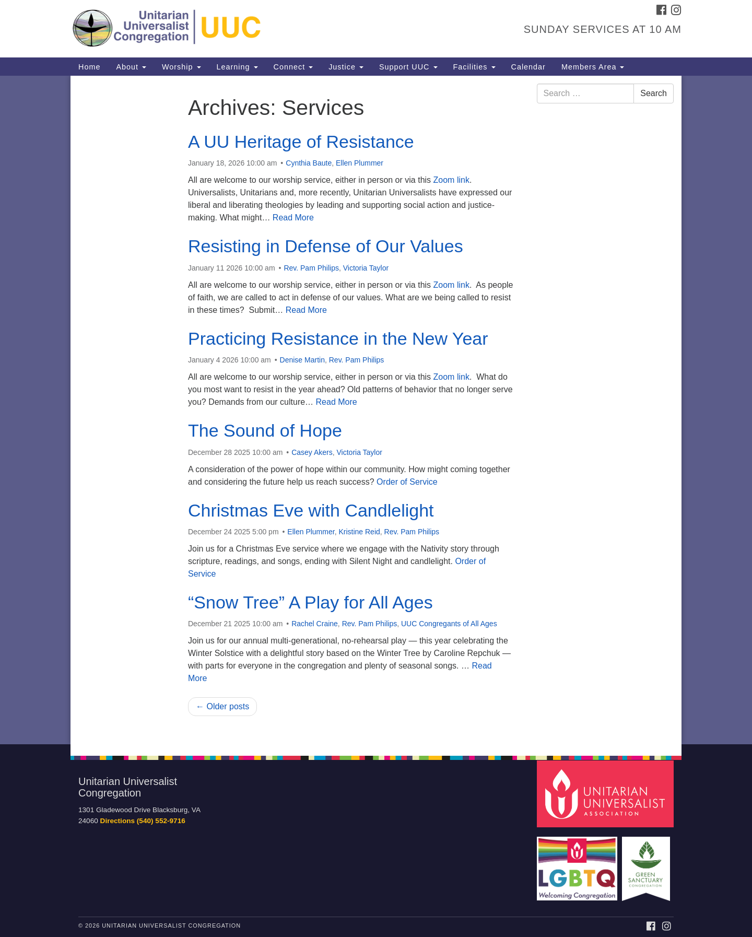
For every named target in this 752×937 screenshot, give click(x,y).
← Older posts (222, 706)
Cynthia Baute (309, 163)
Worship (181, 67)
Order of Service (407, 481)
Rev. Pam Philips (311, 268)
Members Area (593, 67)
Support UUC (408, 67)
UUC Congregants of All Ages (449, 623)
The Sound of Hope (265, 430)
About (131, 67)
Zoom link (451, 179)
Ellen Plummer (359, 163)
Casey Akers (312, 452)
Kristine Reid (359, 532)
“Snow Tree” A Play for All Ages (310, 602)
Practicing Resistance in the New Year (338, 338)
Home (89, 67)
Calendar (528, 67)
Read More (293, 217)
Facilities (474, 67)
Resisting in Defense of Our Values (325, 246)
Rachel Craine (314, 623)
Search (653, 93)
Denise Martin (302, 360)
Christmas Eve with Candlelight (311, 510)
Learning (237, 67)
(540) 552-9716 (161, 821)
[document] (376, 410)
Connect (293, 67)
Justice (345, 67)
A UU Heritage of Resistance (301, 141)
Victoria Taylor (366, 268)
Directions (117, 821)
